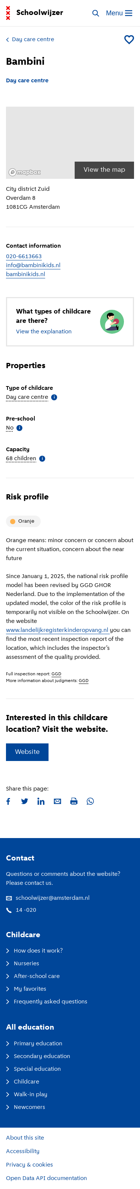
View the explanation (44, 332)
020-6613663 (24, 257)
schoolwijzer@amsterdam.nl (48, 898)
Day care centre (30, 40)
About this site (25, 1138)
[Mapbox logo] (24, 172)
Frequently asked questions (46, 1002)
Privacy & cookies (29, 1165)
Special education (33, 1069)
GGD (56, 674)
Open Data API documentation (46, 1179)
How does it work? (34, 951)
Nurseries (22, 964)
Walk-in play (26, 1095)
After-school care (33, 976)
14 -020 (21, 910)
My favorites (26, 989)
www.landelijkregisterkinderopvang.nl (58, 630)
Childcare (22, 1082)
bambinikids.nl (25, 275)
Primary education (34, 1044)
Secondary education (38, 1057)
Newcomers (25, 1107)
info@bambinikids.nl (33, 266)
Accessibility (23, 1152)
